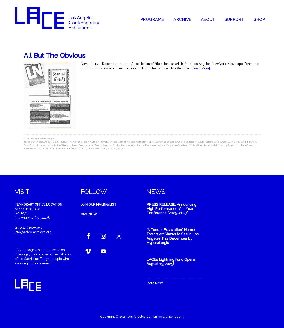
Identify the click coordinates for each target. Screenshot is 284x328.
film (254, 142)
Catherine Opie (145, 142)
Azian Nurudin (91, 142)
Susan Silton (77, 148)
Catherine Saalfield (165, 142)
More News (155, 283)
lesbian (161, 145)
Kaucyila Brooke (111, 145)
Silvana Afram (62, 148)
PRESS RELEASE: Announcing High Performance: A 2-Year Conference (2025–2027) (171, 208)
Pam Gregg (247, 145)
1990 (41, 142)
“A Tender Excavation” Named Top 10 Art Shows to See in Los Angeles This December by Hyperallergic (173, 236)
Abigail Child (51, 142)
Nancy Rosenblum (230, 145)
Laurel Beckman (146, 145)
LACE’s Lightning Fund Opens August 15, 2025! (171, 261)
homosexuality (45, 145)
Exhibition (245, 142)
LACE (54, 138)
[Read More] (201, 68)
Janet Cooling (79, 145)
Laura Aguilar (128, 145)
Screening (48, 148)
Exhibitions (44, 138)
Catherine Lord (126, 142)
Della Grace (220, 142)
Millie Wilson (196, 145)
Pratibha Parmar (32, 148)
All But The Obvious (54, 55)
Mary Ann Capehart (177, 145)
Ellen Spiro (233, 142)
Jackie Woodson (62, 145)
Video (121, 148)
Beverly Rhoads (108, 142)
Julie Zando (94, 145)
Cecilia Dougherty (187, 142)
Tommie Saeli (92, 148)
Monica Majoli (211, 145)
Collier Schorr (205, 142)
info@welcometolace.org (33, 232)
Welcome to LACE (62, 18)
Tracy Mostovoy (109, 148)
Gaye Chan (30, 145)
